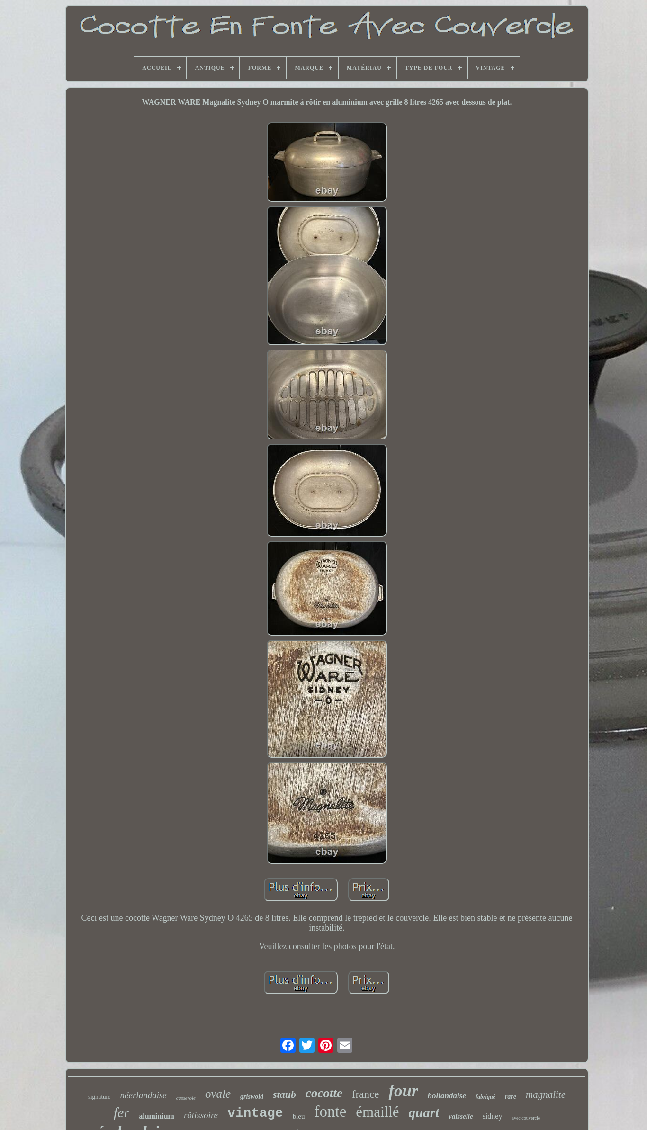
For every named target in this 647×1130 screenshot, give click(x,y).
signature (99, 1096)
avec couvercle (526, 1118)
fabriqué (485, 1097)
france (365, 1094)
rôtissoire (201, 1115)
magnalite (546, 1094)
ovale (218, 1093)
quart (424, 1112)
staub (284, 1094)
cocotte (324, 1093)
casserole (186, 1098)
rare (510, 1096)
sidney (493, 1116)
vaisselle (461, 1116)
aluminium (156, 1116)
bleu (299, 1116)
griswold (251, 1096)
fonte (330, 1111)
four (403, 1091)
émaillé (377, 1111)
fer (121, 1112)
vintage (255, 1113)
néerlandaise (143, 1095)
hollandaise (447, 1095)
